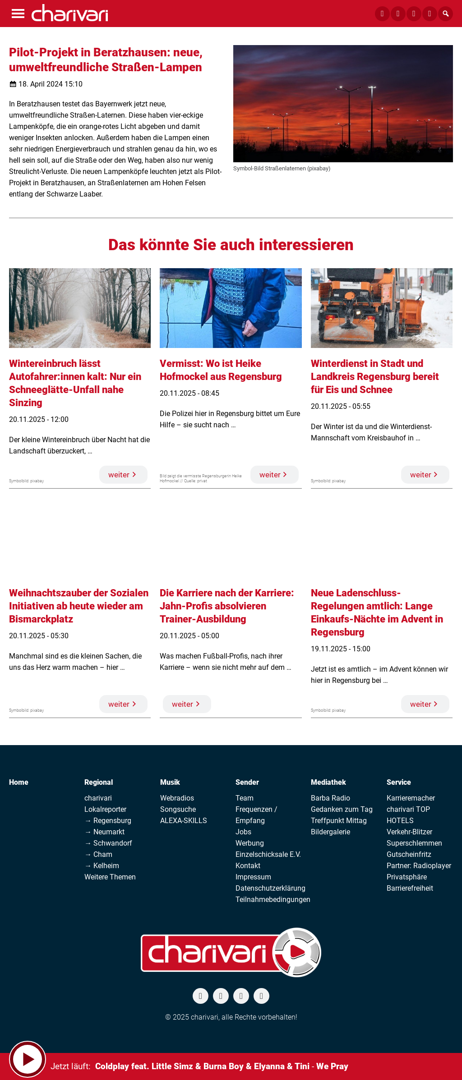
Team (245, 798)
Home (18, 782)
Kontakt (248, 865)
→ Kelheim (101, 865)
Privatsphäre (407, 877)
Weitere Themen (110, 877)
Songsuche (178, 809)
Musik (170, 782)
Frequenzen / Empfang (256, 815)
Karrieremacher (411, 798)
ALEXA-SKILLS (183, 820)
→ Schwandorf (108, 843)
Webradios (177, 798)
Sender (247, 782)
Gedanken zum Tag (342, 809)
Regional (98, 782)
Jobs (243, 832)
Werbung (250, 843)
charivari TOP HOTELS (408, 815)
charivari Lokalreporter (105, 804)
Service (399, 782)
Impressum (253, 877)
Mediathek (328, 782)
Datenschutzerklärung (270, 888)
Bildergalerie (330, 832)
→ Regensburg (107, 820)
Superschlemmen (414, 843)
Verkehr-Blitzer (409, 832)
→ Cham (98, 854)
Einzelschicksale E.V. (268, 854)
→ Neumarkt (104, 832)
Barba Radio (330, 798)
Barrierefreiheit (410, 888)
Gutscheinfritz (409, 854)
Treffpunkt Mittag (339, 820)
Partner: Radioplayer (419, 865)
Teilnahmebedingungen (273, 899)
